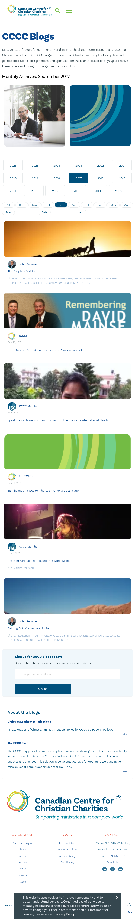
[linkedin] (120, 869)
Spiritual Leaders (22, 283)
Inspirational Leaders (105, 635)
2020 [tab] (13, 178)
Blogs (22, 881)
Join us (22, 862)
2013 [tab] (34, 191)
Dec (21, 205)
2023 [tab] (78, 165)
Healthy (67, 278)
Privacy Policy (67, 849)
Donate (22, 875)
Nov (34, 205)
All (8, 205)
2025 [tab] (35, 165)
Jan (80, 212)
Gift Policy (67, 862)
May (113, 205)
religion (28, 568)
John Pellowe (28, 264)
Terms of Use (67, 843)
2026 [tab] (13, 165)
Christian (79, 278)
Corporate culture (23, 640)
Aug (74, 205)
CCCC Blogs (28, 36)
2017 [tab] (79, 178)
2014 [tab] (13, 191)
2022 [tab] (100, 165)
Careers (22, 856)
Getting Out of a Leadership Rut (29, 628)
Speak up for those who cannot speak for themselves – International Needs (58, 420)
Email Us (112, 862)
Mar (8, 212)
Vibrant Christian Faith (25, 278)
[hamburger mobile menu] (69, 10)
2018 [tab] (57, 178)
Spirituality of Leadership (102, 278)
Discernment (71, 283)
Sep (61, 205)
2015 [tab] (122, 178)
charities (16, 568)
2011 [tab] (76, 191)
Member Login (22, 843)
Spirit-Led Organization (48, 283)
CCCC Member (28, 406)
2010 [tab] (98, 191)
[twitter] (112, 869)
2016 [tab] (100, 178)
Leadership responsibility (52, 640)
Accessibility (67, 856)
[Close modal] (117, 897)
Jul (87, 205)
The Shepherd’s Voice (22, 271)
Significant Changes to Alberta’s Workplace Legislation (44, 490)
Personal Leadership (56, 635)
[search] (57, 10)
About (22, 849)
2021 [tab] (122, 165)
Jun (100, 205)
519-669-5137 (117, 856)
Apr (126, 205)
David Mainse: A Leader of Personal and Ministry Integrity (46, 350)
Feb (44, 212)
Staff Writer (26, 476)
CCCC (23, 336)
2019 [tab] (35, 178)
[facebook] (105, 869)
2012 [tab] (55, 191)
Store (22, 869)
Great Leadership (50, 278)
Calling (85, 283)
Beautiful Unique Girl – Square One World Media (39, 560)
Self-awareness (81, 635)
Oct (47, 205)
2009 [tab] (118, 191)
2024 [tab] (56, 165)
